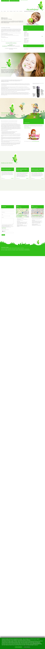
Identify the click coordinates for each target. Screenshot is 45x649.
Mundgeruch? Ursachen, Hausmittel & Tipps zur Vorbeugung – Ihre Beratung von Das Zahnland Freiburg (37, 170)
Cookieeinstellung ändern (27, 273)
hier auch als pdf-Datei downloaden (35, 141)
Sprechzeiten (20, 11)
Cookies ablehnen (27, 647)
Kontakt (14, 11)
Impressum (21, 0)
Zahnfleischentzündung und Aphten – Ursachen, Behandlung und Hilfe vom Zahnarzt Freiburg (22, 170)
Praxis (7, 11)
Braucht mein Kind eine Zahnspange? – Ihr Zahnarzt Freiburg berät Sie (7, 169)
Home (1, 11)
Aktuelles (5, 11)
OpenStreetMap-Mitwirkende (36, 206)
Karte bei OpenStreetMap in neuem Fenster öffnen (22, 215)
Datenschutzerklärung (21, 273)
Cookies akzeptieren (18, 647)
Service (17, 11)
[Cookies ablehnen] (43, 643)
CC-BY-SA (41, 206)
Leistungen (11, 11)
